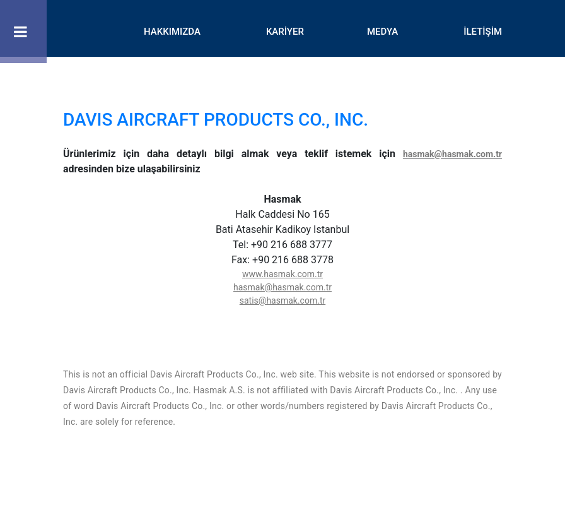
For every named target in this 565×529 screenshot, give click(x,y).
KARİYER (285, 31)
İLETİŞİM (482, 31)
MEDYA (382, 31)
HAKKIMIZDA (172, 31)
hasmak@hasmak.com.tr (452, 154)
